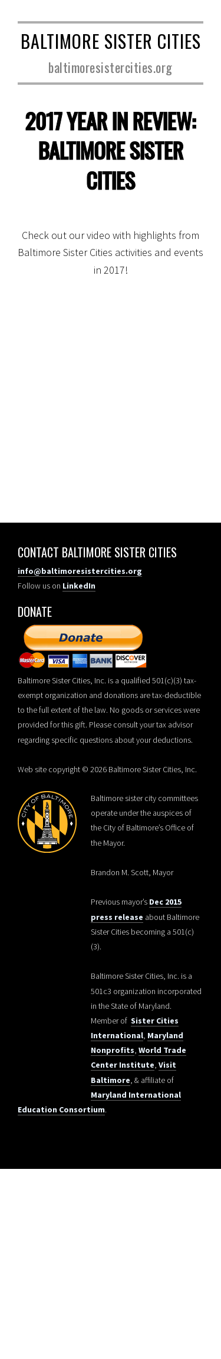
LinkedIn (78, 585)
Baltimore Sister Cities (111, 41)
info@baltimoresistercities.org (80, 571)
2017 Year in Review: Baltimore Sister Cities (110, 150)
